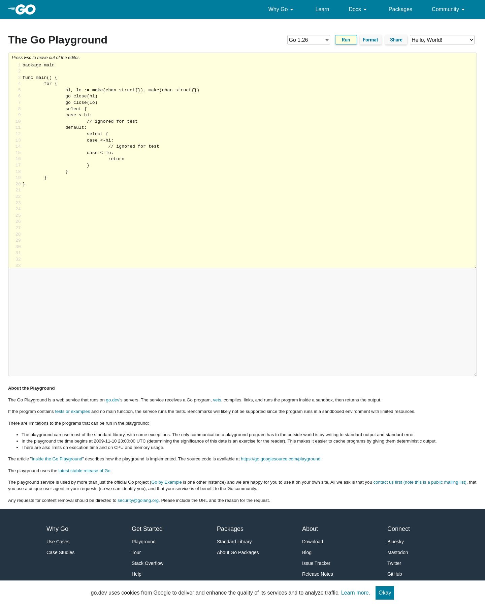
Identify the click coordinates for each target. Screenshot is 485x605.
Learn (322, 9)
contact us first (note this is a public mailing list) (419, 482)
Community (449, 9)
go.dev (113, 399)
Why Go (282, 9)
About (310, 528)
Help (136, 574)
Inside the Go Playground (57, 458)
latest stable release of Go (84, 470)
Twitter (394, 563)
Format (370, 39)
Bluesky (395, 541)
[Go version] (316, 39)
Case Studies (60, 552)
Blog (307, 552)
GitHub (394, 574)
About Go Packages (238, 552)
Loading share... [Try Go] (250, 165)
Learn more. (355, 593)
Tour (136, 552)
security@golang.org (138, 500)
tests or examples (72, 411)
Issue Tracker (316, 563)
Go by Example (166, 482)
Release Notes (317, 574)
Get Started (147, 528)
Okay (385, 593)
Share (396, 39)
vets (217, 399)
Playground (144, 541)
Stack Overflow (147, 563)
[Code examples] (442, 39)
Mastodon (397, 552)
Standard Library (234, 541)
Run (346, 39)
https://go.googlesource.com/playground (280, 458)
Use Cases (57, 541)
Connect (398, 528)
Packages (400, 9)
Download (312, 541)
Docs (359, 9)
